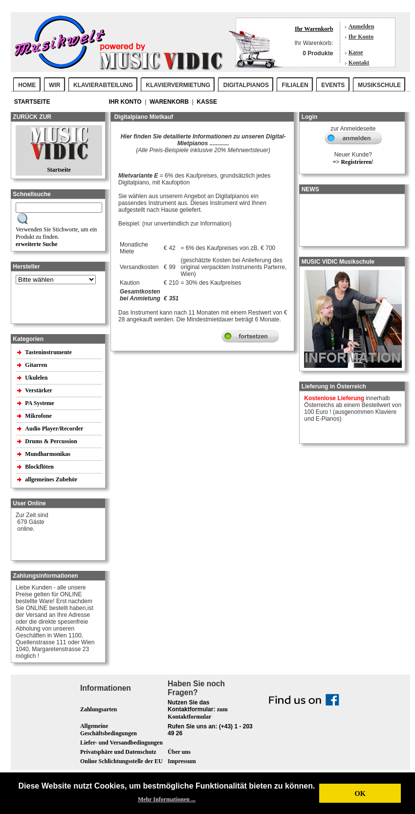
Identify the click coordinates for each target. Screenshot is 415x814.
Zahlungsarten (98, 709)
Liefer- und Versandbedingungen (121, 742)
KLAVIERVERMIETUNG (178, 85)
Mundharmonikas (47, 454)
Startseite (33, 101)
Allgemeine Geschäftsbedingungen (108, 730)
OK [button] (359, 793)
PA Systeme (40, 403)
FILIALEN (295, 85)
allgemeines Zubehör (52, 479)
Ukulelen (37, 377)
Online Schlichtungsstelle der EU (121, 761)
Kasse (356, 52)
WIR (54, 85)
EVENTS (333, 85)
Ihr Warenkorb (314, 28)
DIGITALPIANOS (246, 85)
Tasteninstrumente (49, 352)
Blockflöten (40, 466)
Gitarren (36, 365)
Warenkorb (170, 101)
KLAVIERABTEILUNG (103, 85)
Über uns (179, 751)
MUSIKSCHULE (379, 85)
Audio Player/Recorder (54, 428)
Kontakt (359, 62)
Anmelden (361, 26)
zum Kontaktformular (198, 713)
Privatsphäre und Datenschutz (118, 751)
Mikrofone (39, 415)
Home (27, 85)
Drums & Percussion (51, 441)
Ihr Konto (361, 36)
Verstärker (39, 390)
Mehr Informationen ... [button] (167, 799)
